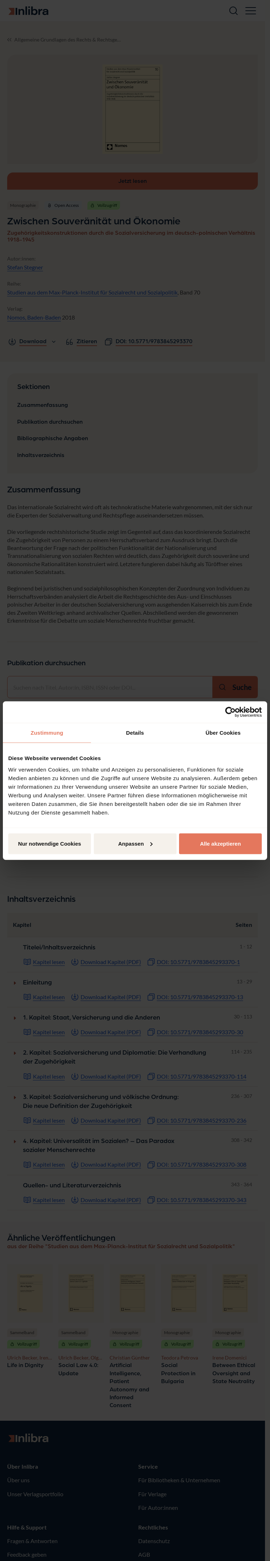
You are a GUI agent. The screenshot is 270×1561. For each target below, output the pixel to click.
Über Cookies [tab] (223, 733)
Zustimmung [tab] (47, 733)
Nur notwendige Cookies (49, 843)
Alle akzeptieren (220, 843)
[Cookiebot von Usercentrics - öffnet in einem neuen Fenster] (230, 712)
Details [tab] (135, 733)
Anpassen (135, 843)
